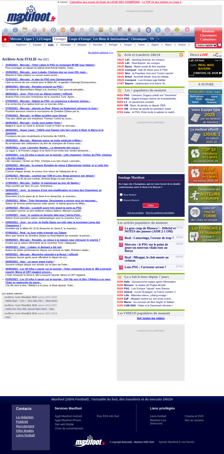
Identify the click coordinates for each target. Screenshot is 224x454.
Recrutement (25, 426)
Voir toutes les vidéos (150, 318)
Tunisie (182, 44)
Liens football (25, 435)
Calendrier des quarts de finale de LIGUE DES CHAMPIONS (105, 2)
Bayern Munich (131, 200)
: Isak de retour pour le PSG (142, 70)
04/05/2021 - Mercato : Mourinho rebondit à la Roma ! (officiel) (41, 254)
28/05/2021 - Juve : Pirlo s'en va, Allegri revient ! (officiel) (38, 93)
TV (152, 39)
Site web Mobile (64, 424)
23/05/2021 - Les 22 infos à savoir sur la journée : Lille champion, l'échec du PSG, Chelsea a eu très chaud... (58, 156)
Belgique (82, 44)
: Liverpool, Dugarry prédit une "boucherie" (147, 95)
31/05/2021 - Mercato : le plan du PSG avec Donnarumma (38, 79)
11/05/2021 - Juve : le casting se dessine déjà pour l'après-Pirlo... (43, 215)
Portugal (113, 44)
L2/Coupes (44, 39)
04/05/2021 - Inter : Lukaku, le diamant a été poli (33, 247)
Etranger (60, 39)
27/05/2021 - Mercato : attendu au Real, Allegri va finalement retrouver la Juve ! (51, 108)
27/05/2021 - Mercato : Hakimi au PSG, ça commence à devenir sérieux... (48, 101)
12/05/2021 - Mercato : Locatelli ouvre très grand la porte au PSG (43, 207)
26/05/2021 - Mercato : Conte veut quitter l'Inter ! (33, 122)
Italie (50, 44)
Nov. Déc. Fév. (35, 300)
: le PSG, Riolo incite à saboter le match (146, 112)
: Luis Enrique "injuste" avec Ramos (143, 288)
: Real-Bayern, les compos (138, 63)
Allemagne (65, 44)
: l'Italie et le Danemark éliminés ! (145, 305)
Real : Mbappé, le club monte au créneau (147, 259)
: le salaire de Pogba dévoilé (141, 285)
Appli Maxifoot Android (68, 416)
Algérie (155, 44)
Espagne (37, 44)
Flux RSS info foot (108, 416)
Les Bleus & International (110, 39)
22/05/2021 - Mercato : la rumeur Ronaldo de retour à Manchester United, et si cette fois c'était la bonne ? (56, 167)
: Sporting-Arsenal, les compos (140, 59)
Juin (52, 308)
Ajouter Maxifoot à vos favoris (176, 442)
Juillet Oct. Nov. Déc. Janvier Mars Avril (26, 308)
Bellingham (197, 96)
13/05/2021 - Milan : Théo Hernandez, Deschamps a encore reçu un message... (51, 200)
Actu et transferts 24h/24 (142, 55)
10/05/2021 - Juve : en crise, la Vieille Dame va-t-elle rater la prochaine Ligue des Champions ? (52, 224)
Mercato (15, 39)
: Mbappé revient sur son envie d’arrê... (145, 298)
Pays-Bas (97, 44)
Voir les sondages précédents (160, 212)
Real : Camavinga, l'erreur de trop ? (149, 238)
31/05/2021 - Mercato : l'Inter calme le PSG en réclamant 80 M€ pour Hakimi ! (50, 65)
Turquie (128, 44)
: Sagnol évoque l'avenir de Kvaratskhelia (146, 98)
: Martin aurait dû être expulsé (141, 66)
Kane (214, 96)
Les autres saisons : (13, 293)
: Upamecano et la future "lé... (142, 83)
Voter (151, 205)
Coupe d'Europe (80, 39)
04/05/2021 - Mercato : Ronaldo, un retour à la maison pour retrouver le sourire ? (52, 240)
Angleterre (21, 44)
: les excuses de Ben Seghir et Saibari (145, 302)
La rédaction (24, 417)
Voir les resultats (135, 212)
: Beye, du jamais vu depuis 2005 (141, 105)
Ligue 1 (29, 39)
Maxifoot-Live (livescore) (158, 422)
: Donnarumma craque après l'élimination (146, 281)
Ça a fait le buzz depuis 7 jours (146, 277)
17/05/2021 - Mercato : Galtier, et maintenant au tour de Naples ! (42, 183)
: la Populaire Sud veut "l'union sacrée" (145, 73)
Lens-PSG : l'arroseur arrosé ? (145, 267)
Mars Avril (51, 300)
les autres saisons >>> (100, 52)
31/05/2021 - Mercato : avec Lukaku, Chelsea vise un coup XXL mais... (46, 72)
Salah (195, 102)
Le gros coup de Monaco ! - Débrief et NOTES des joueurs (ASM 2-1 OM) (150, 230)
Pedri (199, 99)
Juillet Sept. (11, 300)
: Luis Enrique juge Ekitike (141, 80)
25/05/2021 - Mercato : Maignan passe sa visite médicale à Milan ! (43, 140)
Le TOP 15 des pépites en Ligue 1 (161, 2)
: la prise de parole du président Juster (144, 108)
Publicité (22, 421)
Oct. (23, 300)
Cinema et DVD (194, 416)
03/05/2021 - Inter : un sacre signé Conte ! (29, 261)
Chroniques (139, 39)
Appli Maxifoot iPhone (68, 420)
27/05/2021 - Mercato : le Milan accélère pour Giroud (36, 115)
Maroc (168, 44)
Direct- (199, 55)
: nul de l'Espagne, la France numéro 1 (146, 292)
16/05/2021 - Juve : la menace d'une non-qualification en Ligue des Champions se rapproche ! (53, 192)
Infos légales (25, 431)
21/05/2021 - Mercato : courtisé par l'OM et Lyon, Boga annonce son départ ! (50, 175)
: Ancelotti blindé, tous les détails (143, 76)
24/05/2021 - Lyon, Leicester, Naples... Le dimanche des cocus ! (42, 147)
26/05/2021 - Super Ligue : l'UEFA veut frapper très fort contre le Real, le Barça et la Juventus (54, 132)
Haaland (211, 102)
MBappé (210, 99)
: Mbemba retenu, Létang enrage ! (142, 295)
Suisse (141, 44)
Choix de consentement (69, 428)
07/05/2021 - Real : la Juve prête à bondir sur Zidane (36, 232)
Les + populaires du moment (145, 90)
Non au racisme (194, 420)
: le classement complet (135, 102)
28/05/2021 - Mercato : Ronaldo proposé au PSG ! (34, 86)
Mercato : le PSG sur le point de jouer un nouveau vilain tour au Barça (146, 248)
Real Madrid (130, 194)
